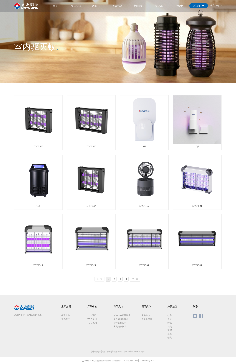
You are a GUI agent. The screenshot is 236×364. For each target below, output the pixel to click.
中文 (212, 5)
